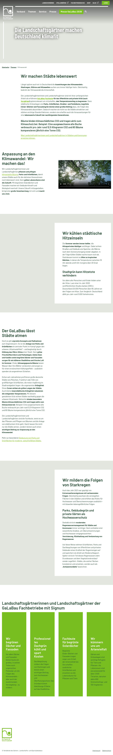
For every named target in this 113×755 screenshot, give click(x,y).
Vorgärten (25, 101)
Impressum (96, 750)
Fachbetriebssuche (78, 3)
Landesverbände (48, 3)
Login (106, 3)
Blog (94, 3)
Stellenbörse (61, 3)
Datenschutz (106, 750)
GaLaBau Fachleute (45, 98)
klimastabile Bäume (10, 174)
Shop (88, 3)
